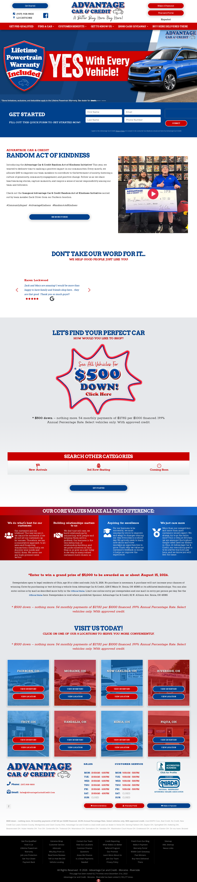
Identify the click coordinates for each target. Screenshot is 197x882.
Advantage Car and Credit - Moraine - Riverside (114, 872)
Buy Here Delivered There (170, 26)
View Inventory (28, 691)
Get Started (30, 5)
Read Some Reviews (56, 857)
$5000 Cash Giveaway (133, 26)
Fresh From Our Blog (140, 843)
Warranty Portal (166, 12)
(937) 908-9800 (28, 786)
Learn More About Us (112, 857)
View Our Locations (84, 847)
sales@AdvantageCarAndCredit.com (40, 794)
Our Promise (112, 854)
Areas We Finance (84, 857)
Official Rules (78, 592)
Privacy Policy (120, 132)
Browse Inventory (98, 807)
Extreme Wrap (56, 843)
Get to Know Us (102, 26)
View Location (28, 699)
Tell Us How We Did (56, 861)
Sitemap (168, 843)
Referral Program (112, 850)
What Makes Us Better (112, 847)
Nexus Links (168, 850)
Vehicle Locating (57, 864)
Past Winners (140, 857)
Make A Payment (169, 807)
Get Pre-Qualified (21, 26)
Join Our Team (112, 861)
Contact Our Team (85, 843)
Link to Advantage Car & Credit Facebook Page (8, 808)
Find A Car (46, 26)
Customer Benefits (72, 26)
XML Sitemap (168, 847)
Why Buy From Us (56, 854)
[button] (15, 66)
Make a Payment (166, 5)
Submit (176, 123)
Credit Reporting (112, 843)
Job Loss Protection (29, 857)
